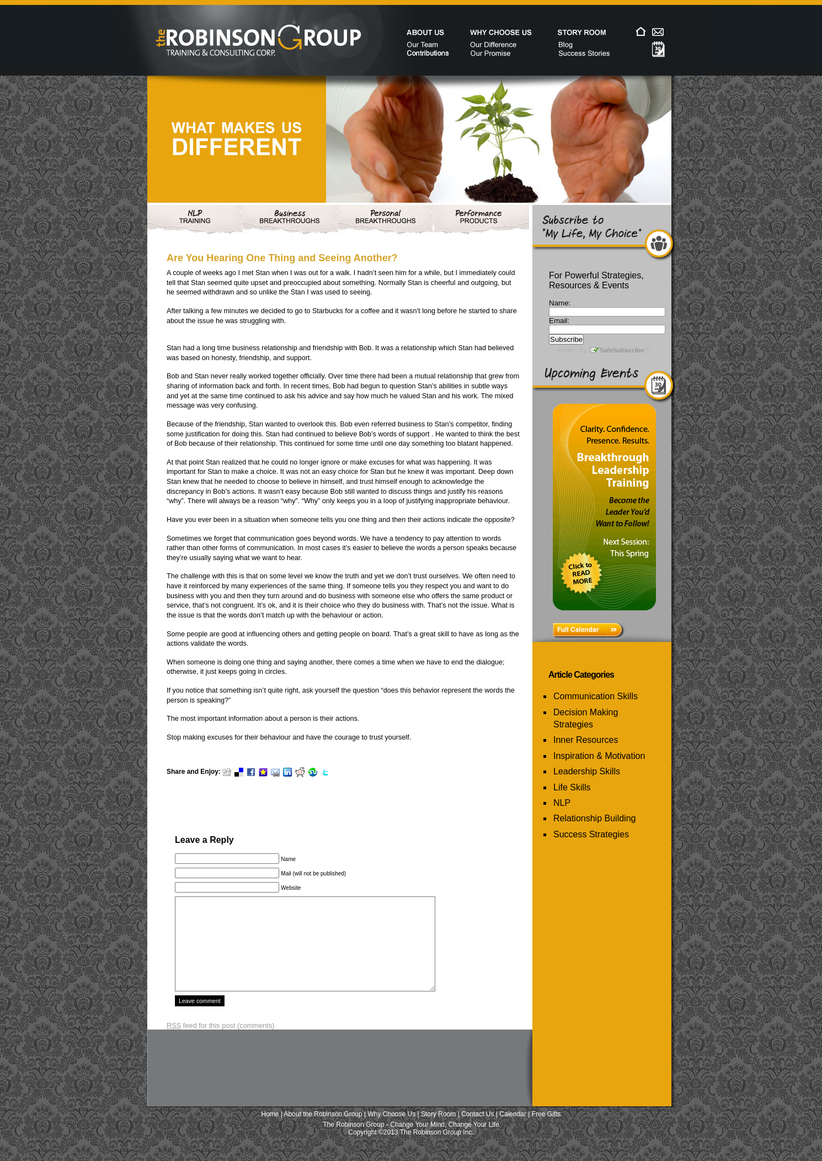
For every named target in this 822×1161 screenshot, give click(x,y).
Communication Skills (595, 696)
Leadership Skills (586, 771)
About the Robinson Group (323, 1130)
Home (270, 1130)
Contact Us (477, 1130)
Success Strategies (591, 834)
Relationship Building (594, 818)
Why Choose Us (392, 1130)
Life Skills (572, 787)
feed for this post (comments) (221, 1042)
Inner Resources (585, 740)
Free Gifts (546, 1130)
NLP (561, 803)
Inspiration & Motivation (599, 756)
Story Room (438, 1130)
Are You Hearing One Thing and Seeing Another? (282, 257)
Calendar (512, 1130)
